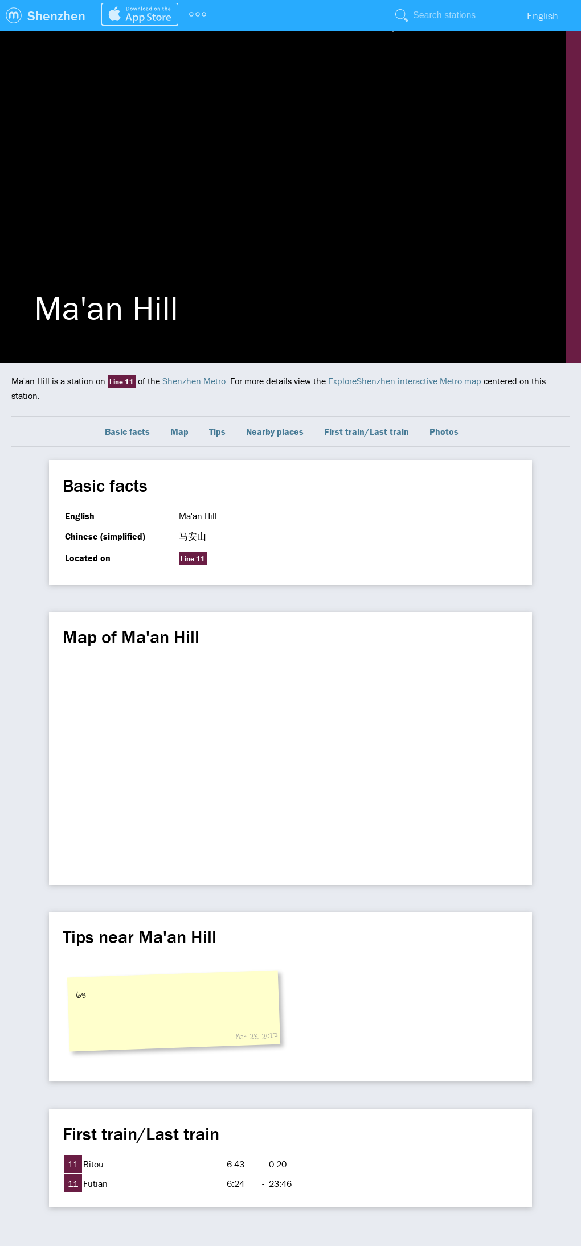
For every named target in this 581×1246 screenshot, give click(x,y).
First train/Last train (366, 431)
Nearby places (275, 431)
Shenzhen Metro (194, 380)
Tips (217, 431)
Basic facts (127, 431)
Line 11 (121, 381)
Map (179, 431)
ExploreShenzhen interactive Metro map (404, 380)
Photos (444, 431)
